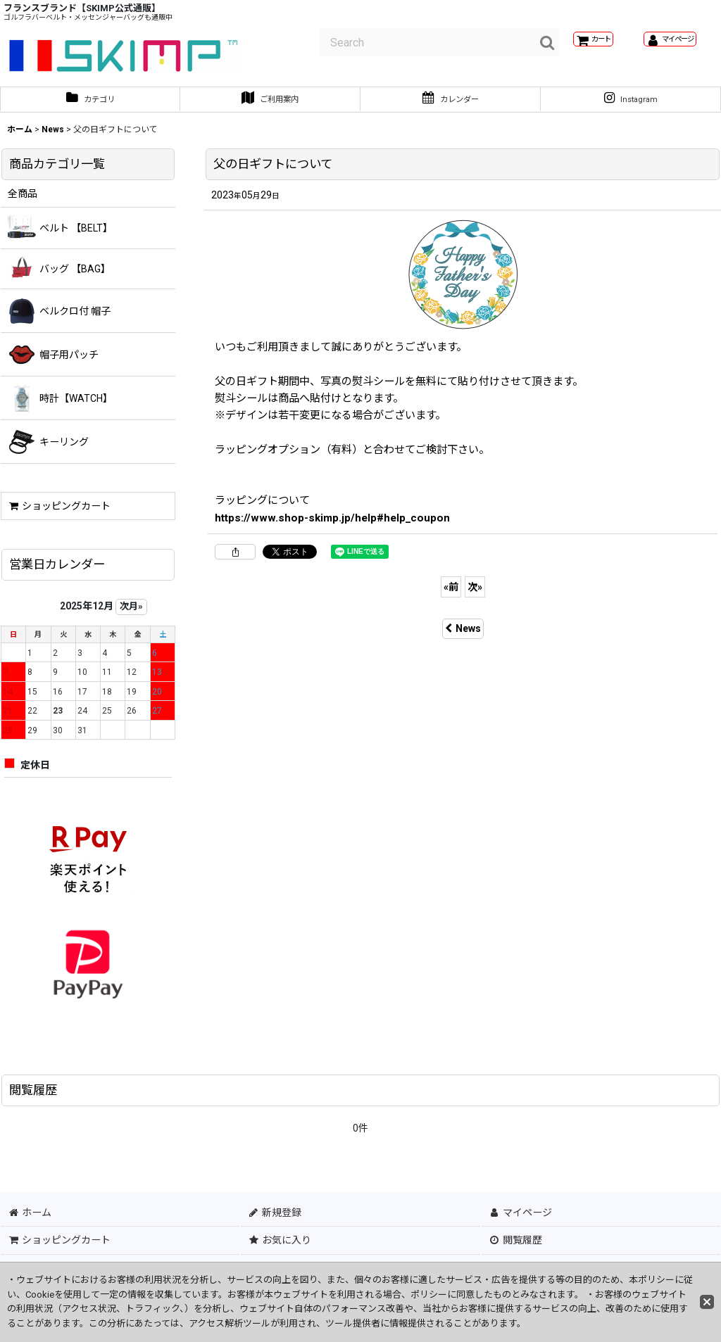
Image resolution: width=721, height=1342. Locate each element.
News (463, 634)
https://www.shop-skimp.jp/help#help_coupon (332, 523)
